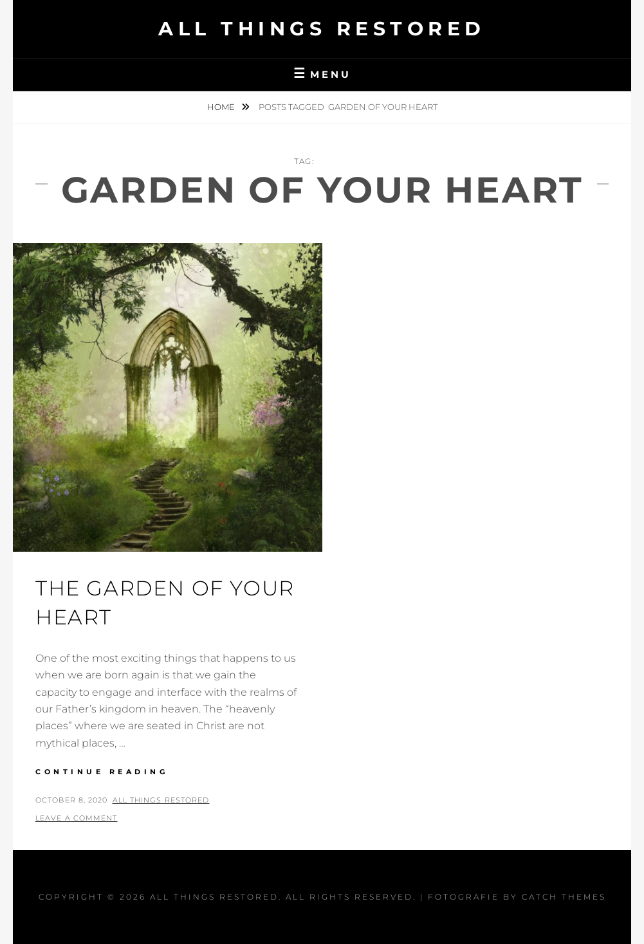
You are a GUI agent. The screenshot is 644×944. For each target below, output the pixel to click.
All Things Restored (322, 29)
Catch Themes (564, 897)
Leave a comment (76, 817)
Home (222, 107)
